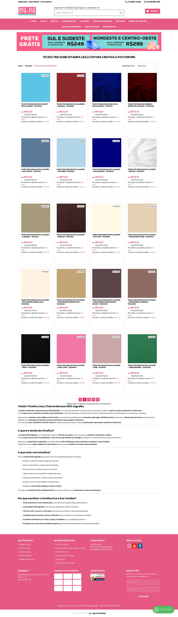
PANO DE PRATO (92, 27)
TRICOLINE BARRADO (102, 21)
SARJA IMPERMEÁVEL (71, 27)
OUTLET (43, 21)
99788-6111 (153, 2)
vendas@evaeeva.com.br (101, 549)
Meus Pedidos (34, 2)
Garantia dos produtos (65, 556)
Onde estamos (25, 556)
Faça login (79, 8)
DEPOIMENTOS (109, 27)
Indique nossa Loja (27, 559)
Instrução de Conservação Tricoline (71, 548)
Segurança (60, 559)
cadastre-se (93, 8)
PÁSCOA (54, 21)
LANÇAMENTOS (69, 21)
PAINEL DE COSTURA (138, 21)
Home (34, 21)
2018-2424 (134, 2)
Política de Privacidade (65, 563)
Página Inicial (24, 544)
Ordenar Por (128, 66)
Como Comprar (62, 544)
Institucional (25, 541)
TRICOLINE (120, 21)
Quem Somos (23, 2)
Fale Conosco (46, 2)
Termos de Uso (62, 552)
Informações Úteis (64, 541)
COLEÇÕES (84, 21)
